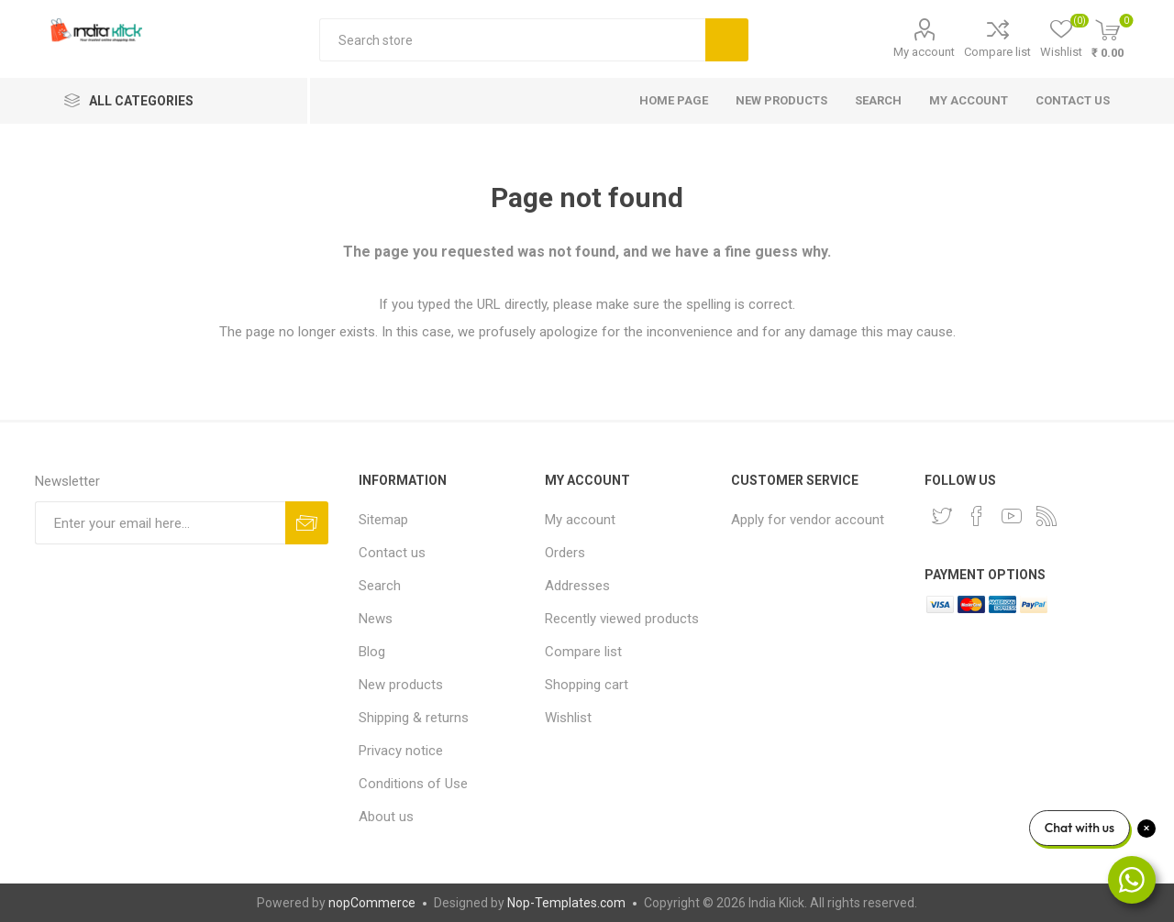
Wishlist (568, 717)
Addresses (577, 585)
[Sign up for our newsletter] (160, 522)
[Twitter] (942, 516)
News (376, 618)
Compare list (997, 52)
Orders (565, 552)
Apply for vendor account (807, 519)
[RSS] (1046, 516)
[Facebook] (976, 516)
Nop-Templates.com (566, 902)
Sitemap (383, 519)
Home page (673, 100)
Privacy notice (401, 750)
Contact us (1073, 100)
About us (386, 816)
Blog (372, 651)
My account (924, 52)
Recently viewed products (622, 618)
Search (726, 39)
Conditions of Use (413, 783)
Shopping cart (586, 684)
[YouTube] (1011, 516)
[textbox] (512, 39)
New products (781, 100)
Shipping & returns (414, 717)
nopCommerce (371, 902)
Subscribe (306, 522)
